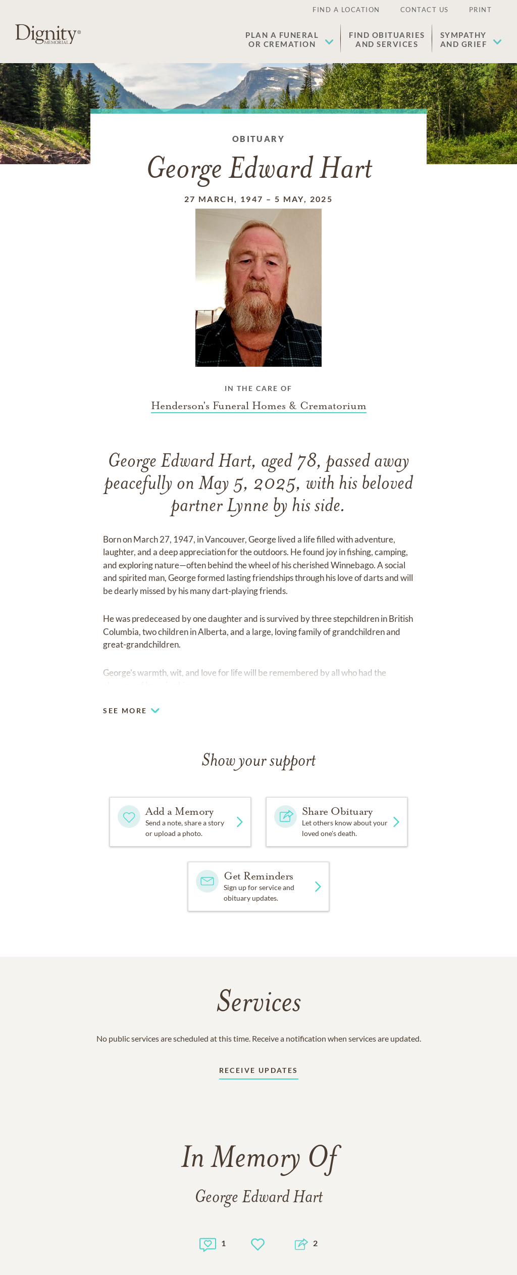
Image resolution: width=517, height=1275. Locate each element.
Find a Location (346, 10)
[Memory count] (207, 1243)
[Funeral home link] (259, 405)
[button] (289, 39)
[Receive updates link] (258, 1072)
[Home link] (48, 34)
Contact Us (424, 10)
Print (480, 10)
